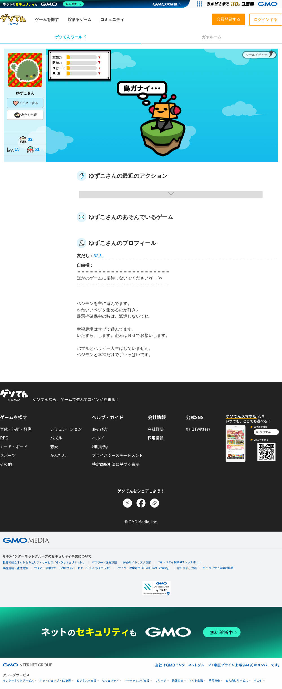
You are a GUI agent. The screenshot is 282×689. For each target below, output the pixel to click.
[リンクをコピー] (154, 503)
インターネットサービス (18, 680)
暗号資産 (214, 680)
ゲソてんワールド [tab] (70, 37)
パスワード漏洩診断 (104, 562)
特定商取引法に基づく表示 (115, 464)
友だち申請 (25, 115)
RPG (4, 438)
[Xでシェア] (127, 503)
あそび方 (100, 429)
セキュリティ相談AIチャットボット (179, 562)
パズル (56, 438)
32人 (98, 255)
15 (12, 149)
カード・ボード (14, 446)
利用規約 (100, 446)
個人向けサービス (237, 680)
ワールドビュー (256, 55)
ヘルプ (98, 438)
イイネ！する (25, 103)
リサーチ (160, 680)
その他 (6, 464)
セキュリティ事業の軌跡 (218, 568)
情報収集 (177, 680)
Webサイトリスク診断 (137, 562)
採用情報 (156, 438)
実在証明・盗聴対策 (15, 568)
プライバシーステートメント (117, 455)
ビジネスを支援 (86, 680)
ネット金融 (196, 680)
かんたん (58, 455)
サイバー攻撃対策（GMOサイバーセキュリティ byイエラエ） (73, 568)
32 (26, 140)
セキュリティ (110, 680)
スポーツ (8, 455)
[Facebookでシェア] (141, 503)
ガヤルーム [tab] (211, 37)
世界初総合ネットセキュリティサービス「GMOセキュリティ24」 (44, 562)
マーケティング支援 (136, 680)
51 (33, 149)
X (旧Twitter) (198, 429)
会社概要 (156, 429)
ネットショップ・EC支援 (55, 680)
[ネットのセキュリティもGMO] (43, 4)
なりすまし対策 (187, 568)
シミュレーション (66, 429)
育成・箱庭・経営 (16, 429)
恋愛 (54, 446)
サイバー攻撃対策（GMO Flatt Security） (144, 568)
